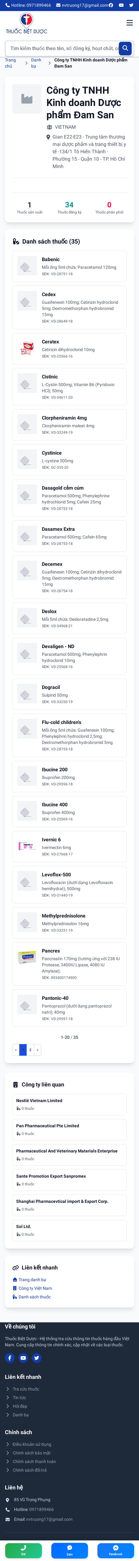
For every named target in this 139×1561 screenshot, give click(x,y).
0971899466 (41, 1509)
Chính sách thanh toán (30, 1461)
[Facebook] (111, 5)
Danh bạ (17, 1414)
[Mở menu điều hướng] (129, 23)
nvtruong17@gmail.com (49, 1519)
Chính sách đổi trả (26, 1470)
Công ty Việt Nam (32, 1288)
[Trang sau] (37, 1050)
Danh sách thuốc (31, 1296)
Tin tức (15, 1397)
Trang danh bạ (29, 1279)
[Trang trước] (16, 1050)
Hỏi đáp (16, 1406)
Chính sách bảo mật (28, 1452)
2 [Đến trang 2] (30, 1050)
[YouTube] (121, 5)
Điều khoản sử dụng (28, 1444)
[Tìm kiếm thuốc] (69, 49)
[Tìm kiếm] (125, 48)
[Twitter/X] (131, 5)
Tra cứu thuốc (22, 1389)
